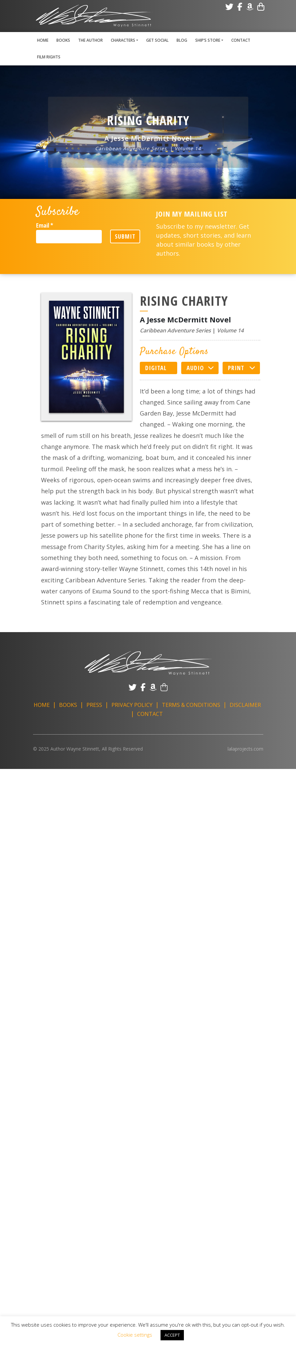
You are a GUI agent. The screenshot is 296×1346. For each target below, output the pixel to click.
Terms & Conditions (191, 705)
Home (42, 40)
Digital (156, 368)
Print (236, 368)
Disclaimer (245, 705)
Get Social (157, 40)
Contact (240, 40)
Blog (182, 40)
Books (63, 40)
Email (44, 225)
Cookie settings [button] (134, 1334)
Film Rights (48, 57)
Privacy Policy (132, 705)
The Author (90, 40)
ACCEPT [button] (172, 1335)
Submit (125, 236)
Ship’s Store (207, 40)
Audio (195, 368)
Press (94, 705)
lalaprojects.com (245, 749)
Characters (123, 40)
